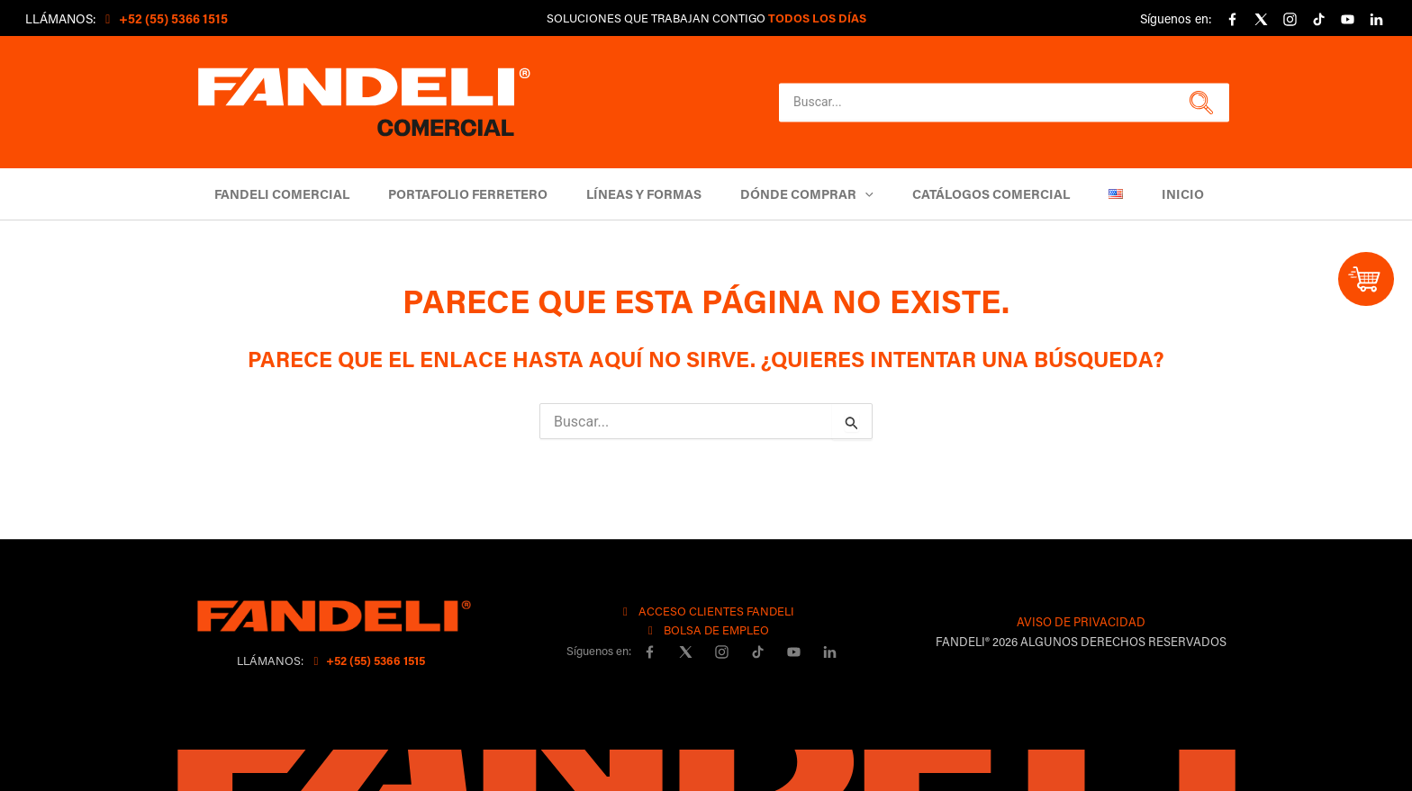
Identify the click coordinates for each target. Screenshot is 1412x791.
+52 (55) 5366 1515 (367, 660)
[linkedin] (1376, 20)
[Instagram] (1289, 20)
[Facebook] (1232, 20)
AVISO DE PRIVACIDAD (1081, 621)
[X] (1261, 20)
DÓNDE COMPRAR (806, 194)
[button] (1199, 102)
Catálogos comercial (991, 193)
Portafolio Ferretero (468, 193)
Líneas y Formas (643, 193)
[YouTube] (1347, 20)
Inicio (1183, 193)
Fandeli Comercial (281, 193)
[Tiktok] (1318, 20)
